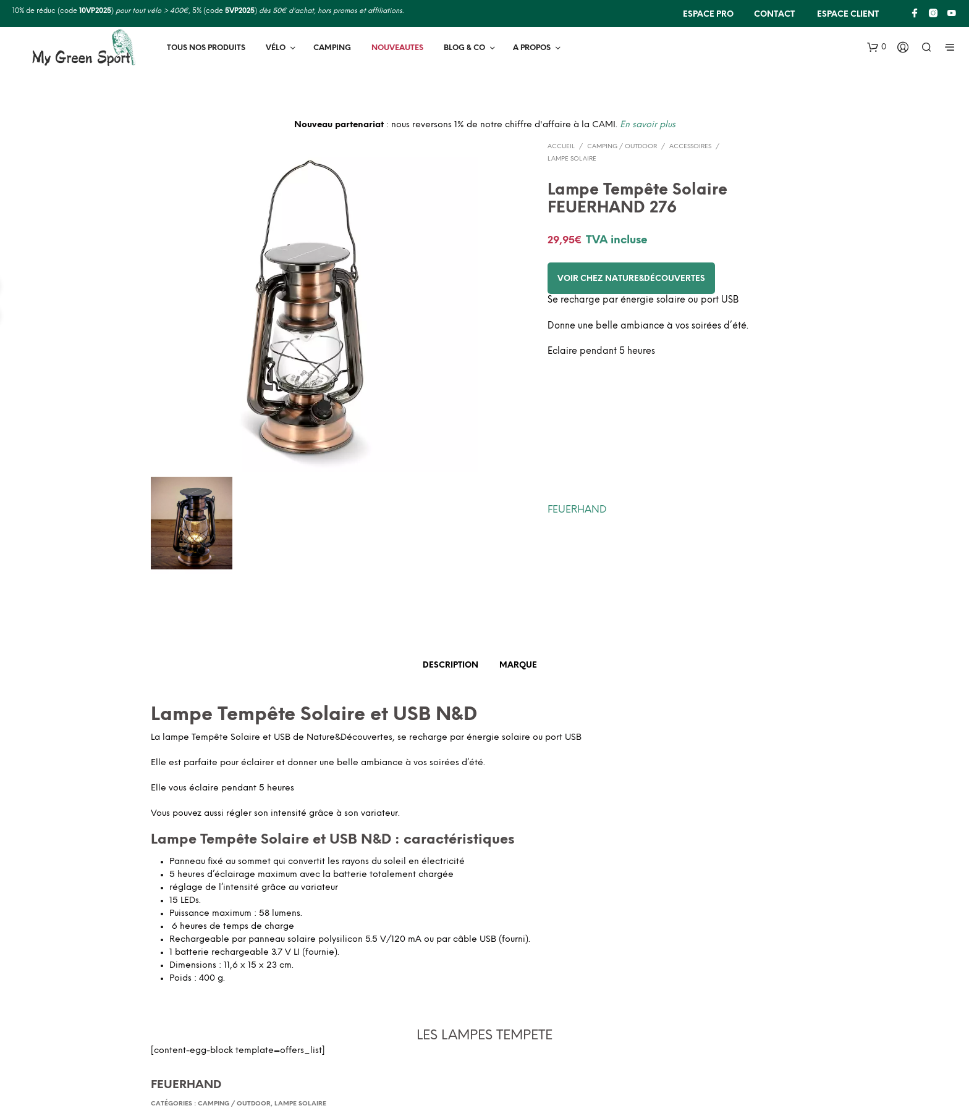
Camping (332, 48)
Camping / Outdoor (622, 146)
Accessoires (690, 146)
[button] (876, 47)
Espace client (847, 14)
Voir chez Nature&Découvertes (631, 279)
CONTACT (774, 14)
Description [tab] (450, 665)
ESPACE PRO (708, 14)
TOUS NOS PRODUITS (206, 48)
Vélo (276, 48)
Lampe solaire (572, 159)
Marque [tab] (518, 665)
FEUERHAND (577, 510)
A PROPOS (532, 48)
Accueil (561, 146)
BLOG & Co (464, 48)
